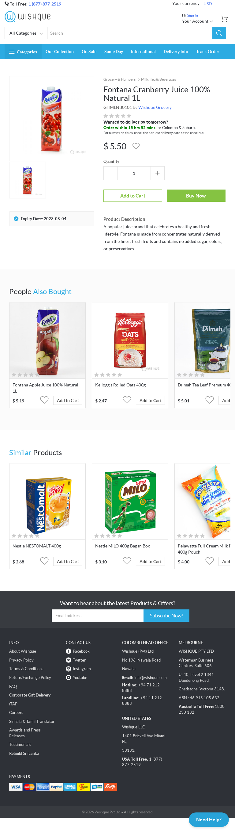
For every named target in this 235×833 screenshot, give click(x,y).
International (143, 51)
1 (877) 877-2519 (44, 4)
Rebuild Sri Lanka (24, 753)
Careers (16, 712)
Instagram (82, 668)
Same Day (113, 51)
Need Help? (209, 819)
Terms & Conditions (26, 668)
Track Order (207, 51)
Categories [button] (23, 52)
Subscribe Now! (166, 615)
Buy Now (196, 195)
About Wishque (22, 651)
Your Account (198, 21)
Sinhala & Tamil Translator (31, 721)
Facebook (81, 651)
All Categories (26, 33)
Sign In (192, 15)
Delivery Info (176, 51)
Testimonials (20, 744)
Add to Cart (132, 195)
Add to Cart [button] (68, 400)
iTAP (13, 704)
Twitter (79, 660)
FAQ (13, 686)
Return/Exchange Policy (30, 677)
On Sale (89, 51)
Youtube (80, 677)
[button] (219, 33)
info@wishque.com (150, 677)
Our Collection (60, 51)
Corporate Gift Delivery (30, 695)
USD (207, 3)
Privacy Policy (21, 660)
